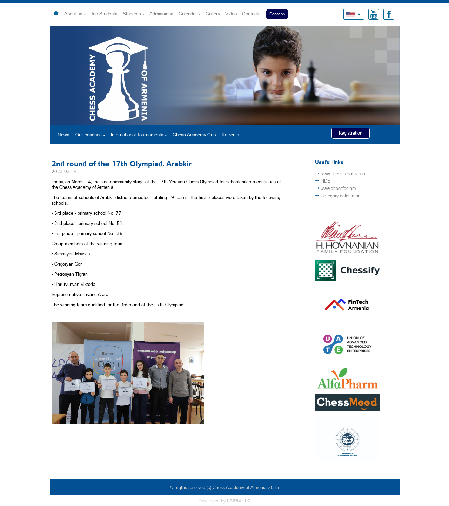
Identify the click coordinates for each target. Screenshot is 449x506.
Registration (350, 133)
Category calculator (340, 195)
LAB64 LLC (239, 501)
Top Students (104, 13)
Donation (277, 13)
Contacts (251, 13)
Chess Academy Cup (194, 134)
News (63, 134)
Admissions (161, 13)
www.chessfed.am (338, 188)
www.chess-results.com (343, 173)
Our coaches (88, 134)
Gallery (213, 13)
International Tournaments (137, 134)
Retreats (230, 134)
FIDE (325, 181)
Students (132, 13)
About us (73, 13)
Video (231, 13)
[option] (225, 75)
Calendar (188, 13)
